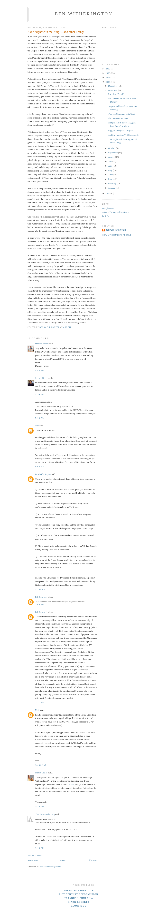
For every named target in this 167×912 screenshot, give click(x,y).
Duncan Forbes (42, 343)
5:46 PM (39, 370)
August (111, 157)
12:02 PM (40, 589)
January (112, 188)
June (110, 166)
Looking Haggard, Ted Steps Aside (123, 135)
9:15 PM (39, 848)
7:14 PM (39, 394)
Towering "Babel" (116, 94)
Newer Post (32, 860)
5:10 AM (40, 418)
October (112, 148)
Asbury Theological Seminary (115, 212)
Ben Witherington (84, 13)
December (113, 86)
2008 (108, 73)
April (111, 174)
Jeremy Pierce (41, 378)
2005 (108, 193)
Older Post (92, 860)
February (112, 183)
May (110, 170)
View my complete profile (117, 235)
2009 (108, 68)
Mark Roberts (78, 902)
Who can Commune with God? (121, 114)
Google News (108, 208)
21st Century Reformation (78, 894)
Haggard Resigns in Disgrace (120, 130)
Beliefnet (106, 216)
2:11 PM (39, 702)
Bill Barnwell (41, 597)
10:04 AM (40, 765)
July (110, 161)
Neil (37, 425)
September (113, 152)
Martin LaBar (41, 772)
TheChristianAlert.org (45, 814)
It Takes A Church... (78, 898)
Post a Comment (34, 855)
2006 (108, 82)
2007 (108, 77)
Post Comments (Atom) (50, 866)
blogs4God (79, 906)
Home (63, 860)
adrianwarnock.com (78, 890)
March (111, 179)
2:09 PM (39, 604)
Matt (37, 710)
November (113, 90)
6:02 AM (40, 466)
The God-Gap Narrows (118, 118)
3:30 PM (39, 806)
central (71, 784)
